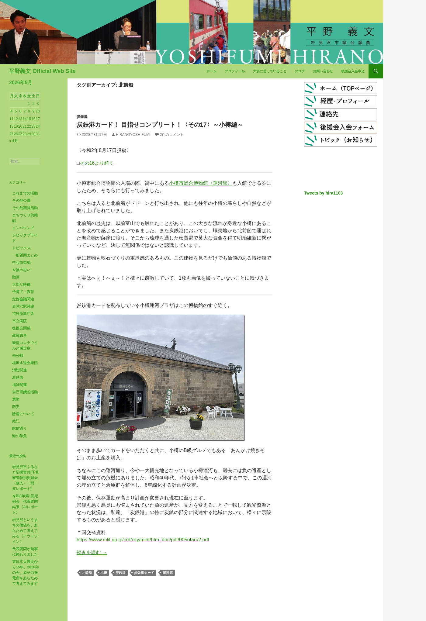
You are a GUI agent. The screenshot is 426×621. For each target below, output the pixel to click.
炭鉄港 (82, 117)
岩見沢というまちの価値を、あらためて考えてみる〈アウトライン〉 (25, 531)
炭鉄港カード (144, 572)
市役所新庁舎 (23, 314)
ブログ (300, 71)
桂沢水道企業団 (25, 363)
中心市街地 (21, 262)
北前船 (87, 572)
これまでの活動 (25, 193)
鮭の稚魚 (19, 436)
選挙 (15, 399)
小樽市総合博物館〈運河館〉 (200, 183)
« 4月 (13, 141)
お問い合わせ (323, 71)
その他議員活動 (25, 208)
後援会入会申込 (353, 71)
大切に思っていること (269, 71)
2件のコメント (172, 135)
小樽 (103, 572)
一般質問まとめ (25, 255)
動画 (15, 277)
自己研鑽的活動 (25, 392)
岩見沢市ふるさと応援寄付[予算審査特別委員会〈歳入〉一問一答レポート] (25, 478)
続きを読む (92, 552)
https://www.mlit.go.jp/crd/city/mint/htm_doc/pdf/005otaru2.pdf (143, 539)
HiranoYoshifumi (133, 135)
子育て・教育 (23, 292)
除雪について (23, 414)
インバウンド (23, 228)
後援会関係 (21, 328)
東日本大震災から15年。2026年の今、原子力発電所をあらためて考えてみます (25, 573)
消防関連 (19, 370)
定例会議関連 (23, 299)
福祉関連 (19, 385)
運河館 (168, 572)
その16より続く (97, 163)
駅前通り (19, 428)
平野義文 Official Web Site (42, 71)
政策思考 (19, 335)
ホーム (211, 71)
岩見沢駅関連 (23, 306)
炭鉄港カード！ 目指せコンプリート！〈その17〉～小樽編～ (160, 124)
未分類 (17, 356)
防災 (15, 407)
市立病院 (19, 321)
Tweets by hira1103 (323, 193)
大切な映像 (21, 284)
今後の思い (21, 270)
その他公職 (21, 200)
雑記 (15, 421)
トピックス (21, 248)
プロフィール (235, 71)
